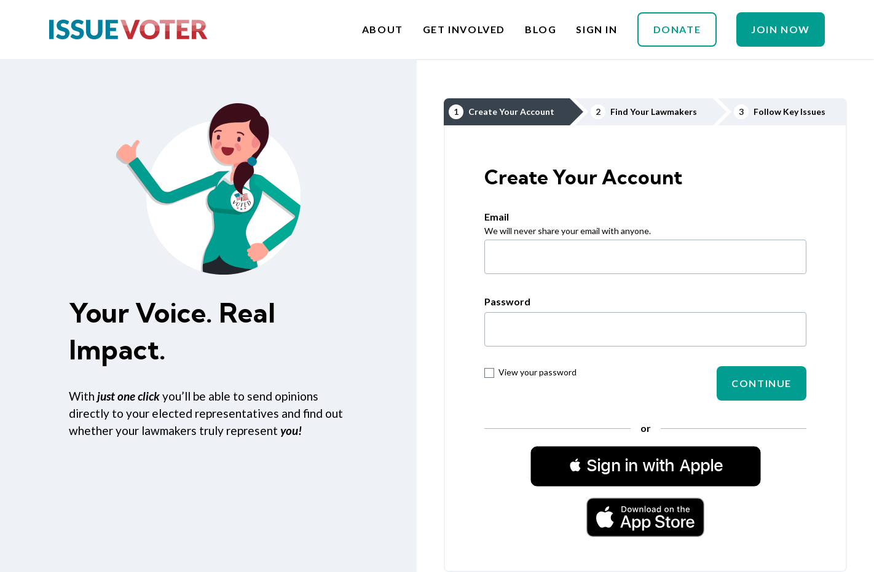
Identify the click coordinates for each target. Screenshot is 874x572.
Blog (540, 29)
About (382, 29)
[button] (645, 465)
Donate (677, 29)
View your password (530, 372)
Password (507, 301)
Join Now (780, 29)
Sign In (596, 29)
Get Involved (464, 29)
